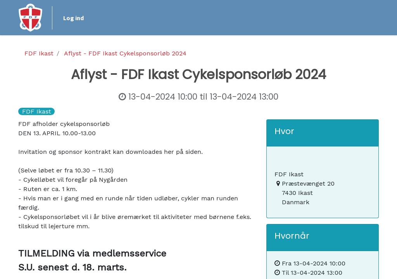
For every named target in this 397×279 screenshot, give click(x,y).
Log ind (73, 18)
